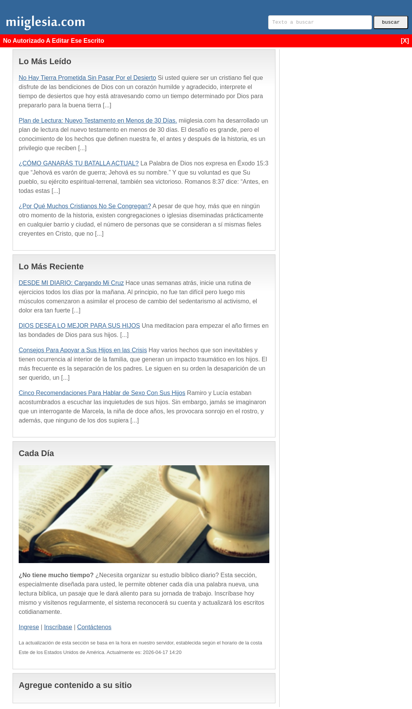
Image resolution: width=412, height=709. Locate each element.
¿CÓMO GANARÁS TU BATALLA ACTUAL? (79, 163)
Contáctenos (94, 627)
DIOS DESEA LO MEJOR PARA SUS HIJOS (79, 325)
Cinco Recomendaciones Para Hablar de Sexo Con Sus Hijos (102, 393)
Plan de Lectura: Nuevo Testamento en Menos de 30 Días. (98, 120)
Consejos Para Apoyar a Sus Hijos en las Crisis (83, 350)
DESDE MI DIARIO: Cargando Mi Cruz (71, 283)
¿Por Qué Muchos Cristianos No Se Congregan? (85, 206)
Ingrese (29, 627)
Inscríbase (58, 627)
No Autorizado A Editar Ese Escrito (206, 40)
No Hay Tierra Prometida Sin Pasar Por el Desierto (87, 77)
